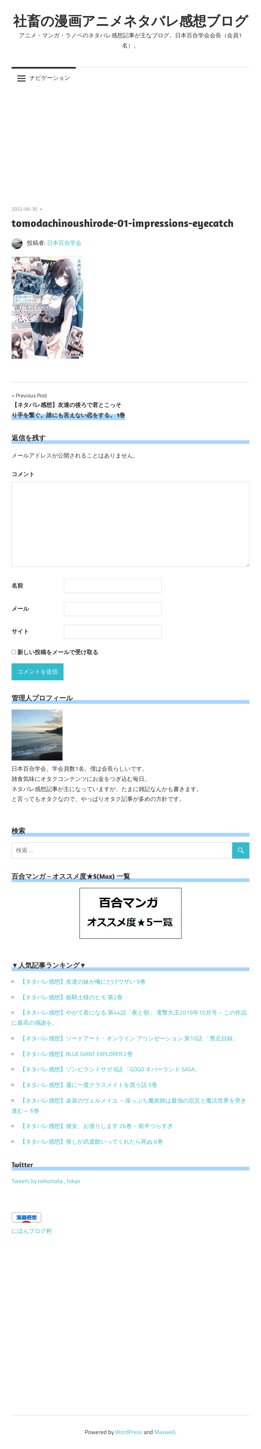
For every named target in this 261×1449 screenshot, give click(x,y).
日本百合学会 (64, 242)
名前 (17, 585)
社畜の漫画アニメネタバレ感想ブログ (130, 20)
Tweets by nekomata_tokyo (46, 1181)
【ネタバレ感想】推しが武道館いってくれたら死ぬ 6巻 (91, 1141)
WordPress (128, 1432)
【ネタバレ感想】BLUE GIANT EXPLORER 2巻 (76, 1054)
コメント (23, 474)
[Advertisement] (130, 139)
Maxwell (164, 1432)
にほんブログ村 (32, 1231)
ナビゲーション (50, 77)
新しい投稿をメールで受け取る (57, 652)
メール (20, 608)
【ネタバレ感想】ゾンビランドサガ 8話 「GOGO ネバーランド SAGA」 (110, 1069)
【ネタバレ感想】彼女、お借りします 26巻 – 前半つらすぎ (96, 1126)
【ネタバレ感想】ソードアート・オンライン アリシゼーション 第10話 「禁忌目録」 (129, 1038)
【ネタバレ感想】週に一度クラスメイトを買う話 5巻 (88, 1084)
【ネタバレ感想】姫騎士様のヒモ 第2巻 (71, 997)
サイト (20, 631)
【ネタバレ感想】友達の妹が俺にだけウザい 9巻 (83, 981)
